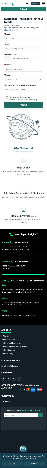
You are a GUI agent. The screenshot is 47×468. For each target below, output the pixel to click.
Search (23, 9)
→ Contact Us (6, 402)
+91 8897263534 (37, 281)
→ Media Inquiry (7, 354)
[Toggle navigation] (43, 3)
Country (7, 75)
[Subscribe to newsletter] (40, 415)
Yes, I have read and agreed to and (23, 98)
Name (7, 34)
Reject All (34, 463)
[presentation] (23, 422)
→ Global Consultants (9, 339)
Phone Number (10, 54)
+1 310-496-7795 (22, 261)
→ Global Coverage (8, 350)
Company (8, 65)
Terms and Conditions (16, 100)
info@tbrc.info (12, 366)
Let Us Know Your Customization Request (20, 85)
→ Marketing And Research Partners (14, 347)
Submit (23, 105)
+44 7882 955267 (20, 242)
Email (6, 44)
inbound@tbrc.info (11, 30)
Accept (12, 463)
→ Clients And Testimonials (11, 343)
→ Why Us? (5, 336)
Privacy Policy (32, 100)
